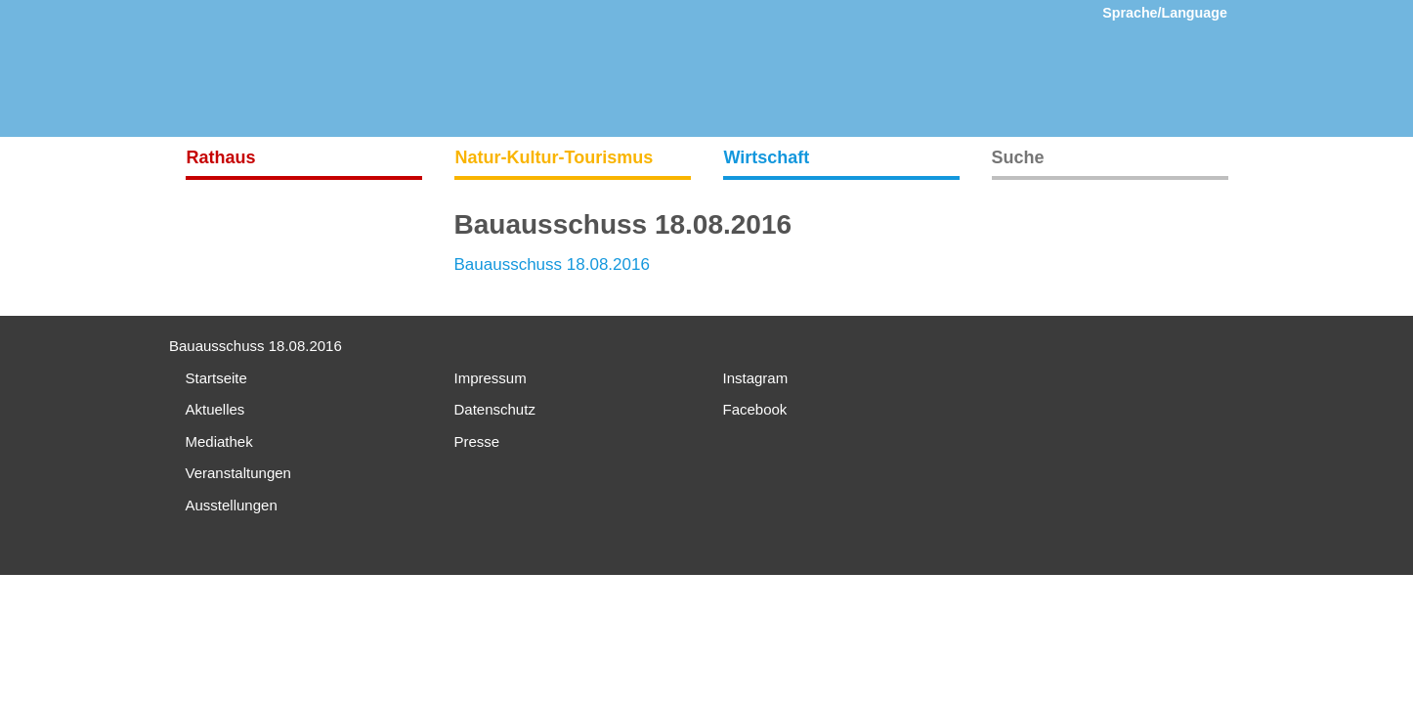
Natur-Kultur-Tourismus (554, 157)
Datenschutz (494, 409)
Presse (477, 441)
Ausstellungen (232, 505)
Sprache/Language (1164, 13)
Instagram (756, 378)
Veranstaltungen (238, 472)
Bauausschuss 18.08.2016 (552, 264)
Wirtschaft (767, 157)
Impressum (490, 378)
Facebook (755, 409)
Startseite (216, 378)
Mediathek (219, 441)
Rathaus (221, 157)
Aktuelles (215, 409)
